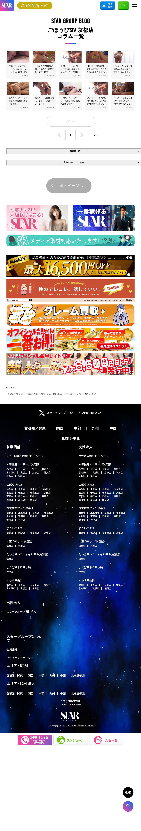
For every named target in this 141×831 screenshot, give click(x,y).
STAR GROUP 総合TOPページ (24, 455)
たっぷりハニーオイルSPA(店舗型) (27, 554)
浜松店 (21, 476)
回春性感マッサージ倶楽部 (22, 464)
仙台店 (21, 469)
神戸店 (47, 472)
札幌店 (9, 469)
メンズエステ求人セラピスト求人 (38, 394)
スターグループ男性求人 (21, 611)
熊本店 (21, 546)
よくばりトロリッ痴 (18, 567)
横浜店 (45, 469)
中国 (63, 675)
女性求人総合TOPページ (93, 455)
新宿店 (33, 500)
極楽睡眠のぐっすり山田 (62, 394)
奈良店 (21, 500)
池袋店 (33, 489)
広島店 (9, 476)
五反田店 (46, 489)
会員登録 (11, 649)
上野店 (33, 469)
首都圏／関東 (14, 675)
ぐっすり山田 (14, 580)
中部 (41, 675)
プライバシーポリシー (19, 657)
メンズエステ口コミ (14, 394)
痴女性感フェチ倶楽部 (19, 508)
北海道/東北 (78, 675)
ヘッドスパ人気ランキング (85, 394)
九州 (52, 675)
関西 (30, 675)
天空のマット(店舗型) (19, 541)
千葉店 (21, 493)
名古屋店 (10, 472)
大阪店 (23, 472)
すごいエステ (14, 528)
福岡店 (45, 496)
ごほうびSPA (14, 484)
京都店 (35, 472)
